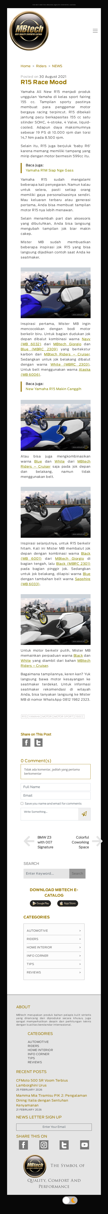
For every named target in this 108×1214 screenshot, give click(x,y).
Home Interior (54, 947)
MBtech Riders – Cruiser (67, 354)
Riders (41, 66)
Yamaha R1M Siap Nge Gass (50, 170)
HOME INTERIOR (40, 1050)
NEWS (57, 66)
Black (78, 655)
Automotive (54, 931)
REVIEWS (35, 1062)
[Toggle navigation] (95, 31)
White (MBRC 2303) (70, 364)
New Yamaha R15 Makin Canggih (53, 389)
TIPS (31, 1058)
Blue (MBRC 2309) (39, 349)
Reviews (54, 973)
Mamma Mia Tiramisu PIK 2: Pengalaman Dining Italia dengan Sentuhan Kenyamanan (51, 1100)
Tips (54, 964)
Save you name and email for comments (53, 803)
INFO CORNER (38, 1054)
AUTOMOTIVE (38, 1042)
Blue (38, 461)
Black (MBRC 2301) (73, 563)
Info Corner (54, 956)
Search (77, 873)
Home (26, 66)
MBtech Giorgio (67, 344)
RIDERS (33, 1046)
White (60, 461)
